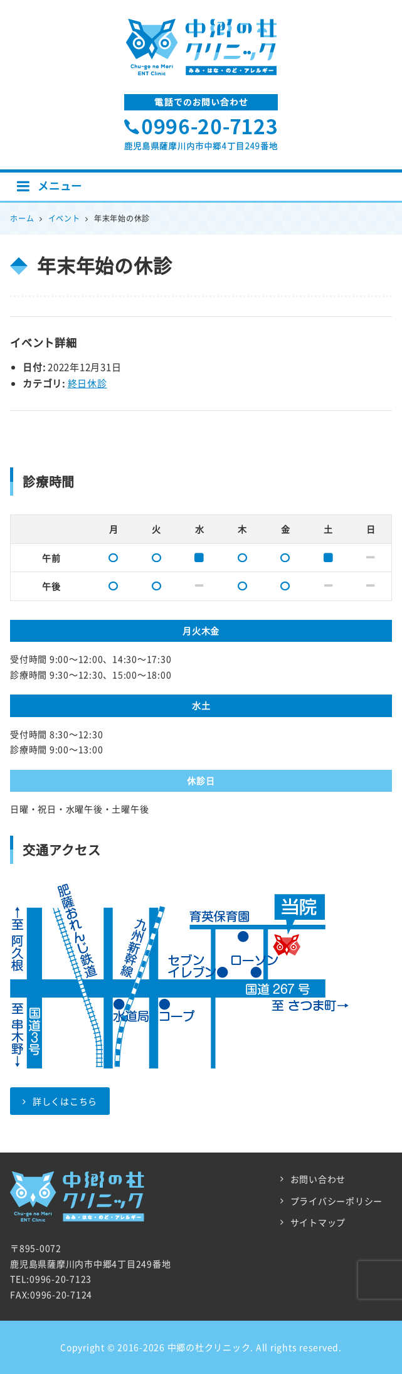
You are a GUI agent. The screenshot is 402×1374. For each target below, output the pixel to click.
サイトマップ (318, 1222)
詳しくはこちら (60, 1101)
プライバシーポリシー (336, 1201)
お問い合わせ (318, 1179)
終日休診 (87, 383)
